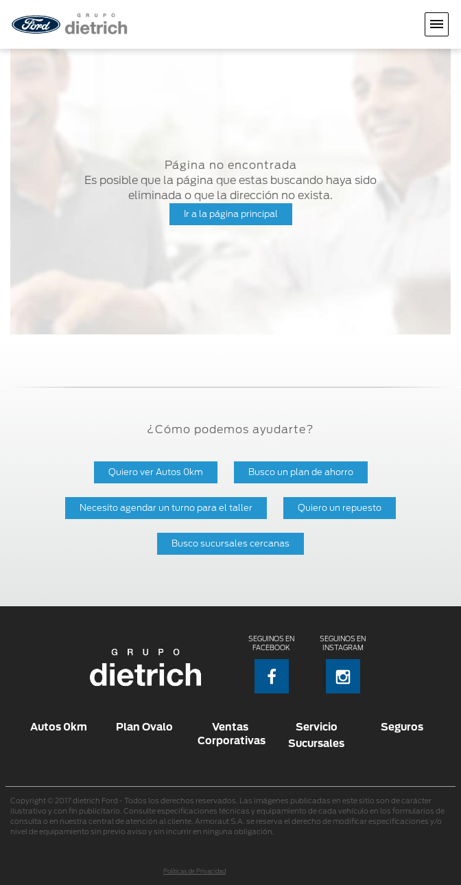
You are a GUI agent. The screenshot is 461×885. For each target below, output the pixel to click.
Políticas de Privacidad (194, 871)
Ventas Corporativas (230, 733)
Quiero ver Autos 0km (155, 472)
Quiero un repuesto (339, 508)
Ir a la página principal (231, 214)
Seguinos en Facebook (271, 664)
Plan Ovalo (144, 727)
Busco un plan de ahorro (300, 472)
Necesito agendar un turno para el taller (166, 508)
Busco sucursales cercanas (230, 543)
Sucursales (316, 743)
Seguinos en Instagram (343, 664)
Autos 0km (58, 727)
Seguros (402, 727)
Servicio (317, 727)
